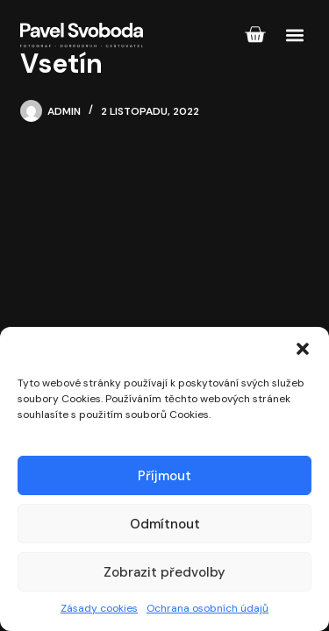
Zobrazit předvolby (164, 572)
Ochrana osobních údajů (207, 608)
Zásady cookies (99, 608)
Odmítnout (165, 524)
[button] (302, 349)
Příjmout (164, 476)
